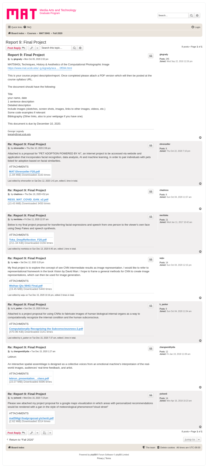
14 (167, 262)
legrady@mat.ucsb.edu (19, 134)
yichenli (163, 394)
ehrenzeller (164, 144)
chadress (163, 190)
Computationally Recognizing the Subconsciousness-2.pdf (46, 328)
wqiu (161, 258)
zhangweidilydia (167, 347)
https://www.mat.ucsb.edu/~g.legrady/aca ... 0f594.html (40, 68)
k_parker (163, 304)
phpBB (93, 455)
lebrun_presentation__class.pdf (29, 378)
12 (167, 352)
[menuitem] (27, 27)
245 (167, 59)
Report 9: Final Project (26, 42)
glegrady (163, 54)
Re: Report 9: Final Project (27, 144)
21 (167, 220)
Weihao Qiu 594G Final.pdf (25, 285)
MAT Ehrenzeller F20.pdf (24, 171)
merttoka (163, 215)
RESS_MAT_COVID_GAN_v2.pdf (28, 199)
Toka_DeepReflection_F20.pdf (28, 239)
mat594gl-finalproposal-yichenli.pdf (31, 418)
